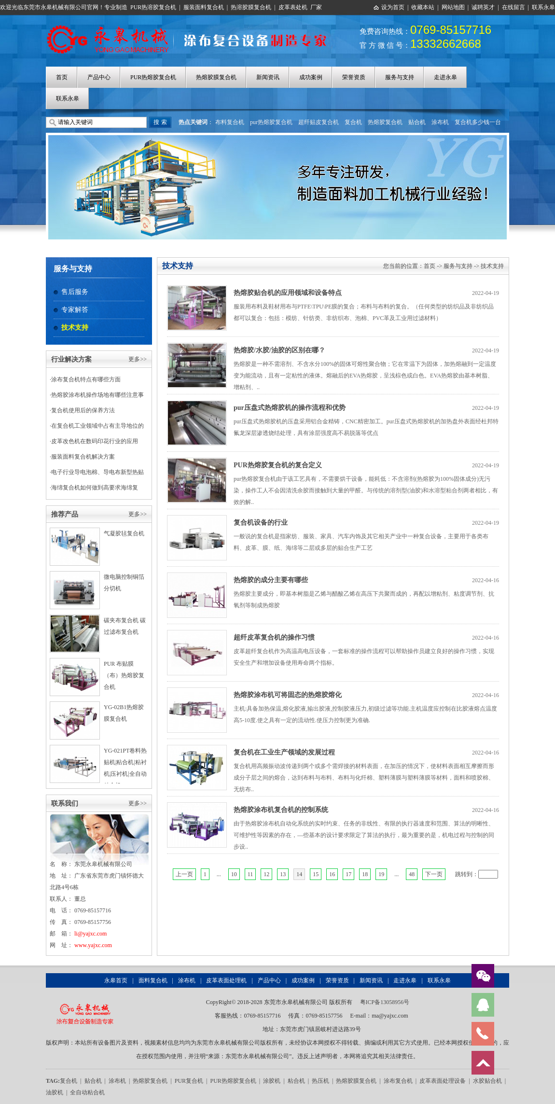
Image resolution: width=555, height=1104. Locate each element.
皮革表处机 (292, 7)
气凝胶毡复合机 (124, 533)
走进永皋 (445, 77)
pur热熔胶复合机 (271, 122)
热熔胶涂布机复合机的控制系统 (281, 809)
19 (381, 874)
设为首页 (392, 7)
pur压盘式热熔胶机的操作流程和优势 (290, 407)
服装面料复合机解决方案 (83, 456)
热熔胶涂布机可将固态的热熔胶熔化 (288, 695)
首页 (62, 77)
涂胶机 (271, 1080)
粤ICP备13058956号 (385, 1002)
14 (299, 874)
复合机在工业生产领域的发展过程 (284, 752)
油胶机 (54, 1092)
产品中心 (99, 77)
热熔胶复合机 (385, 122)
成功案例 (310, 77)
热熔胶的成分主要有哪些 (271, 580)
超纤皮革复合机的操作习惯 (274, 637)
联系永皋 (543, 7)
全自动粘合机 (87, 1092)
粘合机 (296, 1080)
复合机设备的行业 (261, 522)
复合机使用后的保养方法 (83, 410)
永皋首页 (115, 980)
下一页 (434, 874)
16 (332, 874)
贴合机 (417, 122)
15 (316, 874)
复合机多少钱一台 (478, 122)
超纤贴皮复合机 (318, 122)
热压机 (320, 1080)
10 (234, 874)
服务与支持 (399, 77)
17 (348, 874)
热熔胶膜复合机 (216, 77)
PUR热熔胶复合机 (153, 77)
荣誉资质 (353, 77)
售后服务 (74, 291)
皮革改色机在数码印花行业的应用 (94, 441)
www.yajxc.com (93, 945)
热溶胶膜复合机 (251, 7)
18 (365, 874)
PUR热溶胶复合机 (153, 7)
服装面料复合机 (203, 7)
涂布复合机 (398, 1080)
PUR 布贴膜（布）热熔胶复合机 (124, 675)
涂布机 (440, 122)
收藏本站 (422, 7)
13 (283, 874)
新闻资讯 (267, 77)
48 (412, 874)
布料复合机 (229, 122)
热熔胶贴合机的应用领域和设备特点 (288, 292)
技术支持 (74, 327)
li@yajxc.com (90, 933)
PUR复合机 (189, 1080)
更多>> (137, 359)
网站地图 (453, 7)
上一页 (184, 874)
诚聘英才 (483, 7)
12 (266, 874)
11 (250, 874)
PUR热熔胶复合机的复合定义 (278, 465)
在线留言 (513, 7)
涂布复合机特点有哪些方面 (86, 379)
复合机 (353, 122)
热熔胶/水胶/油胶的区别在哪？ (279, 350)
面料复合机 (153, 980)
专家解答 (74, 309)
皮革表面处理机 (226, 980)
